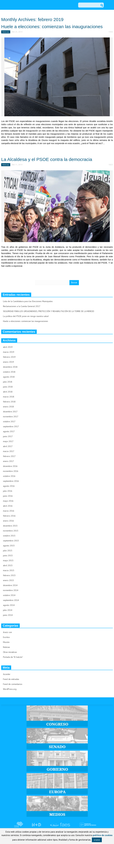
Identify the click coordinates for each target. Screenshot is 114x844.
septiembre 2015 (11, 540)
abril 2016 (7, 506)
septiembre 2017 (11, 426)
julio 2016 (7, 491)
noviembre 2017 (10, 416)
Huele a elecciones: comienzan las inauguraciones (52, 26)
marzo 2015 (8, 570)
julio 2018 (7, 381)
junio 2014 (8, 615)
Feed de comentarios (12, 684)
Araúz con (7, 632)
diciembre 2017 (10, 411)
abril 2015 (7, 565)
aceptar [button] (97, 840)
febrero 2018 (9, 401)
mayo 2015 (8, 560)
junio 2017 (8, 436)
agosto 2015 (9, 545)
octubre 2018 (9, 371)
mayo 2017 (8, 441)
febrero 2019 (9, 357)
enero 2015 (8, 580)
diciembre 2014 (10, 585)
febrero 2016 (9, 515)
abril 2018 (7, 391)
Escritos (6, 637)
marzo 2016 (8, 510)
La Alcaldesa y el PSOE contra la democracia (46, 159)
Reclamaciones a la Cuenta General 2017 (21, 306)
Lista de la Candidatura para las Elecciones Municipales (28, 301)
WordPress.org (9, 689)
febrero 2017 (9, 456)
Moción (6, 642)
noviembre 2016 (10, 471)
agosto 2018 (9, 376)
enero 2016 (8, 520)
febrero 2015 (9, 575)
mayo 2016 (8, 501)
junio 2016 (8, 496)
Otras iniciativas (10, 652)
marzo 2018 (8, 396)
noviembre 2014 (10, 590)
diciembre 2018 (10, 367)
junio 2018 (8, 386)
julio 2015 (7, 550)
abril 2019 (7, 347)
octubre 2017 (9, 421)
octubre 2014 (9, 595)
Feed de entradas (11, 679)
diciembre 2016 (10, 466)
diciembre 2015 (10, 525)
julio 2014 (7, 610)
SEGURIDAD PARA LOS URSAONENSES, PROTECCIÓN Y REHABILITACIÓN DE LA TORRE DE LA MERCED (48, 311)
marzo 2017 (8, 451)
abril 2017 (7, 446)
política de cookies (102, 835)
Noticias (5, 32)
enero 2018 (8, 406)
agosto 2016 (9, 486)
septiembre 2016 (11, 481)
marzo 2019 (8, 352)
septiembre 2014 (11, 600)
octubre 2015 (9, 535)
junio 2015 (8, 555)
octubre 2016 (9, 476)
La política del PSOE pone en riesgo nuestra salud (25, 316)
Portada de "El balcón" (13, 657)
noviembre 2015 (10, 530)
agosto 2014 (9, 605)
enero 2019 (8, 362)
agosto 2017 (9, 431)
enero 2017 (8, 461)
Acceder (6, 674)
